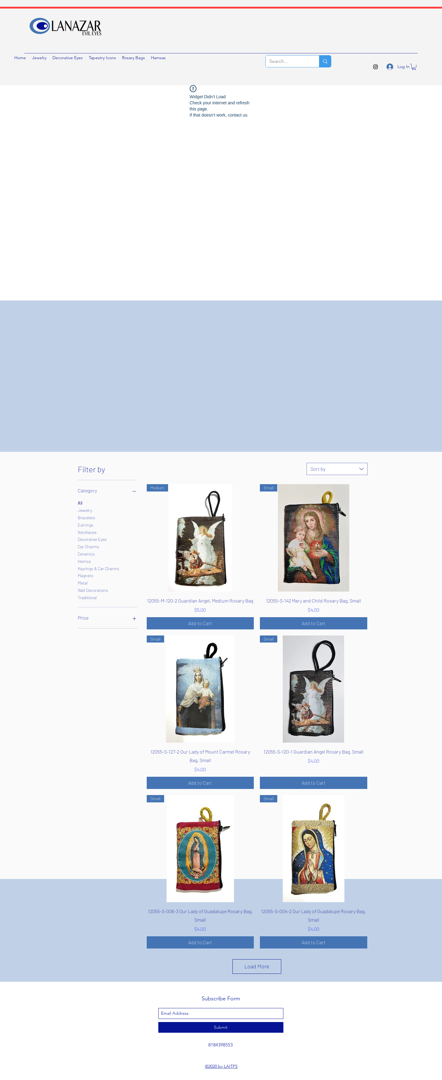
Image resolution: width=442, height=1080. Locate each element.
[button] (414, 67)
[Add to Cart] (200, 623)
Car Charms (88, 546)
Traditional (87, 597)
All (80, 502)
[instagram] (375, 67)
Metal (83, 582)
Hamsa (84, 561)
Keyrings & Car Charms (98, 568)
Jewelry (85, 510)
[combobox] (337, 469)
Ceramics (86, 553)
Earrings (85, 524)
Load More (256, 966)
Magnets (85, 575)
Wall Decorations (93, 590)
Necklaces (87, 532)
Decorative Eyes (92, 539)
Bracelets (86, 517)
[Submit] (220, 1027)
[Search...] (287, 61)
